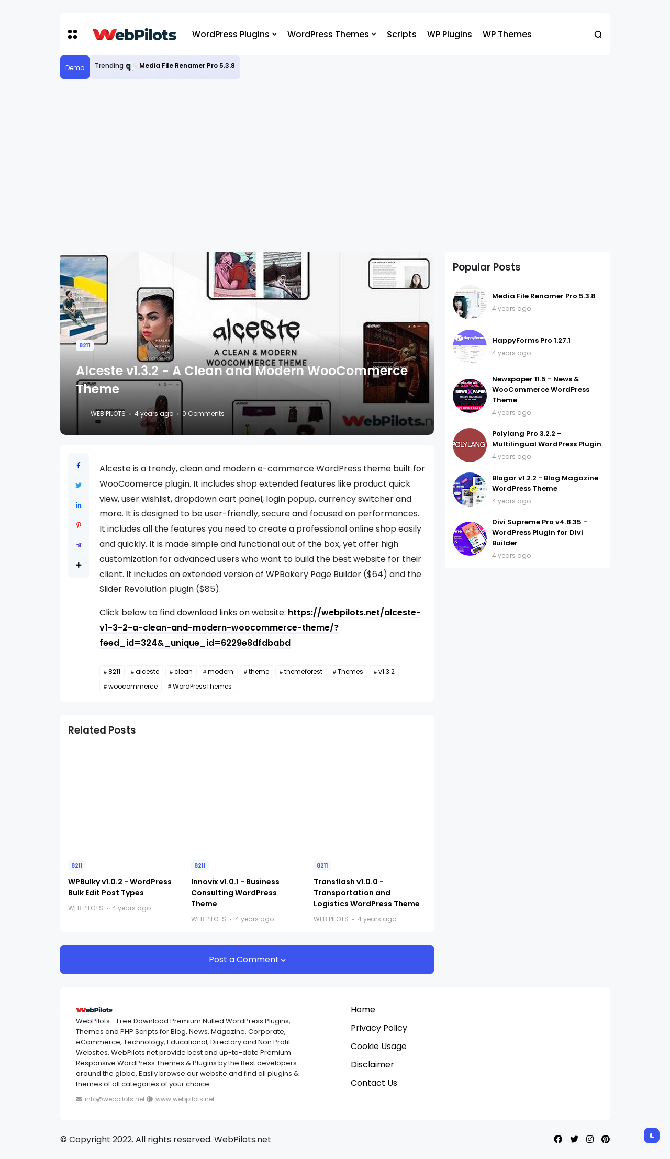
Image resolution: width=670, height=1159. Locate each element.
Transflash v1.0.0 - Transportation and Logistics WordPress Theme (367, 892)
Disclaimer (372, 1065)
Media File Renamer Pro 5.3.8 (187, 65)
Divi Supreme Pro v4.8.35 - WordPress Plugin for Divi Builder (539, 532)
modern (220, 671)
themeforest (303, 671)
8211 (85, 345)
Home (363, 1010)
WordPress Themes (328, 34)
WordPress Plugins (231, 34)
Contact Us (374, 1083)
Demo (74, 67)
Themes (350, 671)
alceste (147, 671)
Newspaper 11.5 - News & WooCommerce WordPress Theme (540, 389)
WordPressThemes (202, 686)
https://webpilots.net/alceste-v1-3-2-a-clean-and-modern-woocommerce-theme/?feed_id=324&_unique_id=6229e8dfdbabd (260, 627)
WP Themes (507, 34)
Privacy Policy (379, 1028)
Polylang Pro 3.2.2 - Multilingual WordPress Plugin (546, 439)
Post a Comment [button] (245, 959)
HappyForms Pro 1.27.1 (531, 340)
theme (259, 671)
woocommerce (133, 686)
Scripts (402, 34)
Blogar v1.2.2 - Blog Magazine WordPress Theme (545, 483)
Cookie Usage (379, 1046)
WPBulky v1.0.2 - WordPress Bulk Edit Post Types (120, 887)
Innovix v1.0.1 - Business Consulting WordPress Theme (235, 892)
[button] (72, 34)
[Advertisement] (335, 165)
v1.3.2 (386, 671)
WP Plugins (449, 34)
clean (183, 671)
